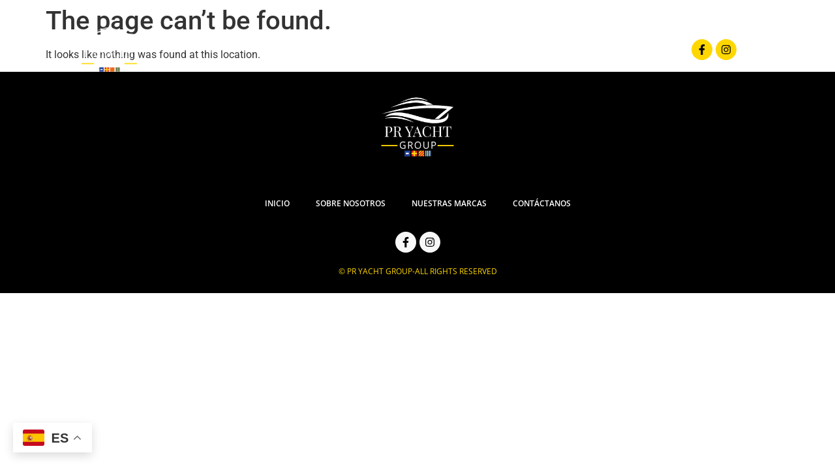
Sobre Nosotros (414, 49)
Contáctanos (630, 49)
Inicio (331, 49)
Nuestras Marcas (526, 49)
